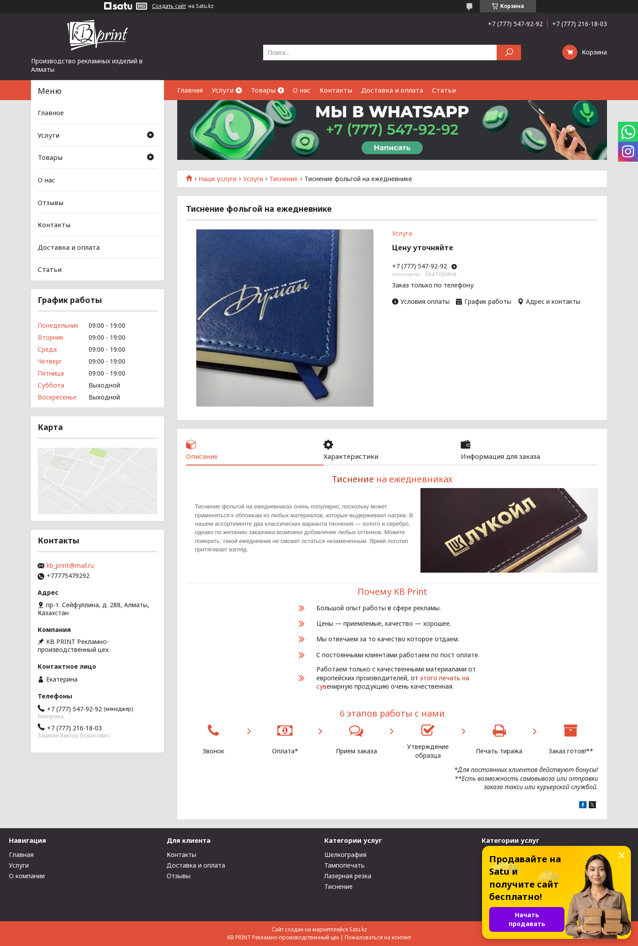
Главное (51, 112)
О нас (302, 89)
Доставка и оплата (392, 89)
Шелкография (345, 854)
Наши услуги (217, 179)
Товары (263, 89)
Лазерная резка (347, 876)
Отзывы (50, 202)
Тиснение (283, 179)
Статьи (444, 89)
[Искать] (509, 52)
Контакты (335, 89)
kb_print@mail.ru (70, 566)
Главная (190, 89)
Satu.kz (358, 929)
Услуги (222, 89)
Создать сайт (169, 6)
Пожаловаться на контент (378, 937)
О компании (27, 876)
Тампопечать (344, 865)
